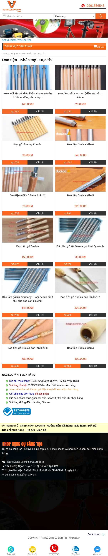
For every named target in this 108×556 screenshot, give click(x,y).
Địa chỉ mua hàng (13, 429)
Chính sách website (32, 425)
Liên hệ (41, 429)
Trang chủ (11, 425)
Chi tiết (40, 111)
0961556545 (95, 5)
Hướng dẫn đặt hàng (60, 425)
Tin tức (30, 429)
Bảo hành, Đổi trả (85, 425)
